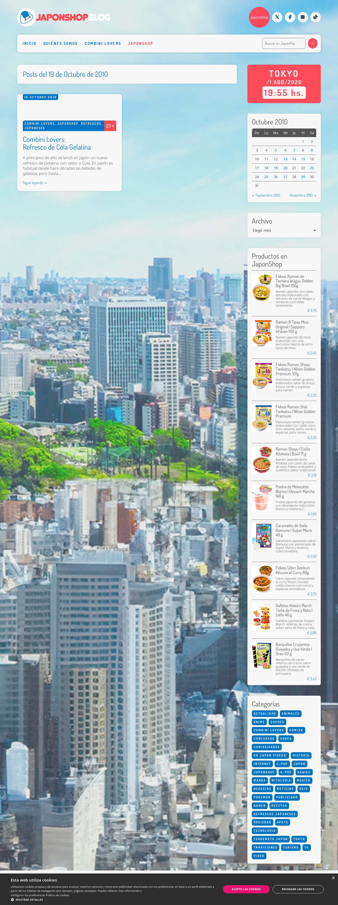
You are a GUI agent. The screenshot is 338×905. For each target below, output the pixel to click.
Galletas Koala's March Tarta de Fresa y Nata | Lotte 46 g (294, 610)
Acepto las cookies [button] (246, 889)
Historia (301, 755)
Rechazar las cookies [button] (298, 889)
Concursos (264, 738)
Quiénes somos (60, 43)
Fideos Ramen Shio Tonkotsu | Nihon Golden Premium (295, 411)
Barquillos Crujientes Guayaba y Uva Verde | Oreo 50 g (294, 649)
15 (303, 159)
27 (285, 176)
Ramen (260, 805)
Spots (282, 822)
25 (266, 176)
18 (266, 168)
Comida (296, 730)
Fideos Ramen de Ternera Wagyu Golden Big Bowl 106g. (294, 281)
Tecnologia (265, 830)
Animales (291, 713)
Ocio (303, 789)
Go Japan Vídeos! (270, 755)
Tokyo (299, 839)
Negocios (262, 789)
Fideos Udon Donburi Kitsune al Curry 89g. (293, 570)
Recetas (279, 805)
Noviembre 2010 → (302, 195)
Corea (286, 738)
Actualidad (265, 713)
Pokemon (262, 797)
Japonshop (140, 43)
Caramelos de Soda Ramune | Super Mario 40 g (294, 530)
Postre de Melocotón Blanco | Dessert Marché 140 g (295, 491)
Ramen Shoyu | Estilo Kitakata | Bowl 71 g (293, 451)
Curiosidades (267, 747)
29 (303, 176)
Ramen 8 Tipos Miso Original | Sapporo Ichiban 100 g (292, 326)
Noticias (285, 789)
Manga (260, 780)
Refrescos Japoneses (275, 814)
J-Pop (282, 764)
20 (285, 168)
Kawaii (304, 772)
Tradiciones (265, 847)
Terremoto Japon (271, 839)
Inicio (29, 43)
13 (285, 159)
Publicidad (287, 797)
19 (276, 168)
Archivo (262, 221)
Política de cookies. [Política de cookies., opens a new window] (58, 895)
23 (312, 168)
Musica (303, 780)
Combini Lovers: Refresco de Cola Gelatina (57, 246)
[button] (113, 899)
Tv (306, 847)
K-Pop (286, 772)
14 (294, 159)
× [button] (333, 878)
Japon (299, 764)
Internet (262, 764)
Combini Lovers (103, 43)
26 (276, 176)
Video (259, 856)
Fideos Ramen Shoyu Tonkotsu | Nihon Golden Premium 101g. (295, 369)
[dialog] (169, 889)
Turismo (291, 847)
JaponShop (259, 17)
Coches (277, 722)
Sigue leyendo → (35, 285)
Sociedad (262, 822)
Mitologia (281, 780)
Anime (259, 722)
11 (266, 159)
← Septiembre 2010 (266, 195)
